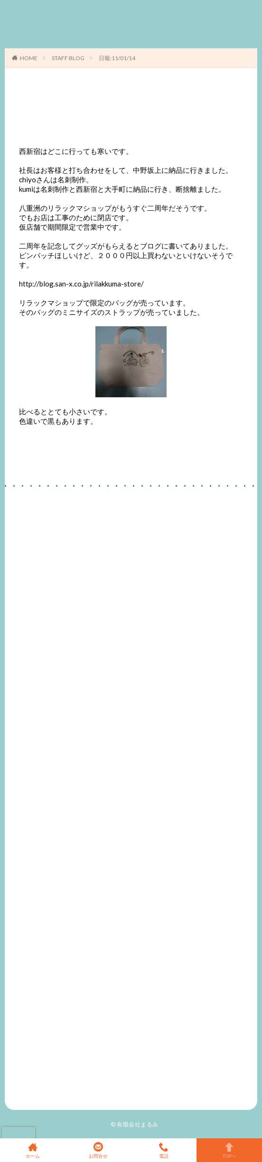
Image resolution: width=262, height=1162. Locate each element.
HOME (28, 58)
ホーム (33, 1150)
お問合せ (98, 1150)
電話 (163, 1150)
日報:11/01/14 (117, 58)
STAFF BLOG (68, 58)
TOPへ (229, 1150)
